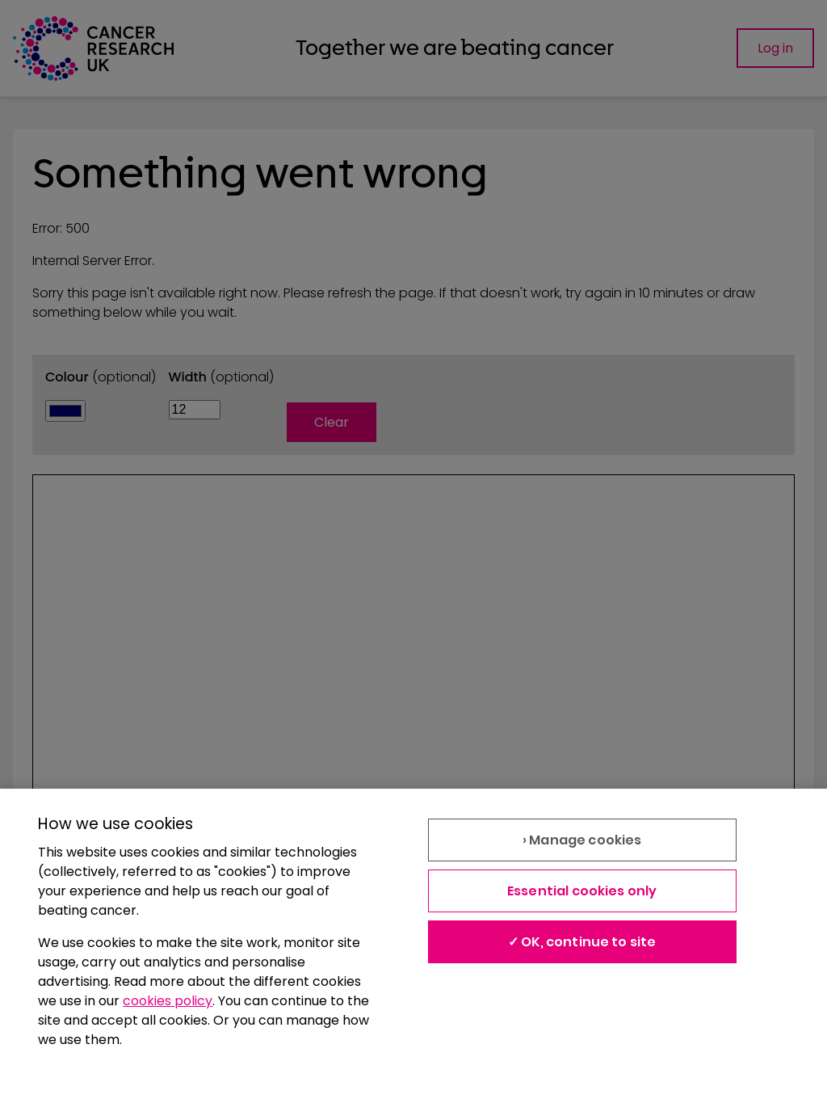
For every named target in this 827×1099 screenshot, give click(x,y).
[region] (413, 944)
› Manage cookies (582, 840)
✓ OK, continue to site (582, 942)
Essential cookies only (582, 891)
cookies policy (167, 1001)
